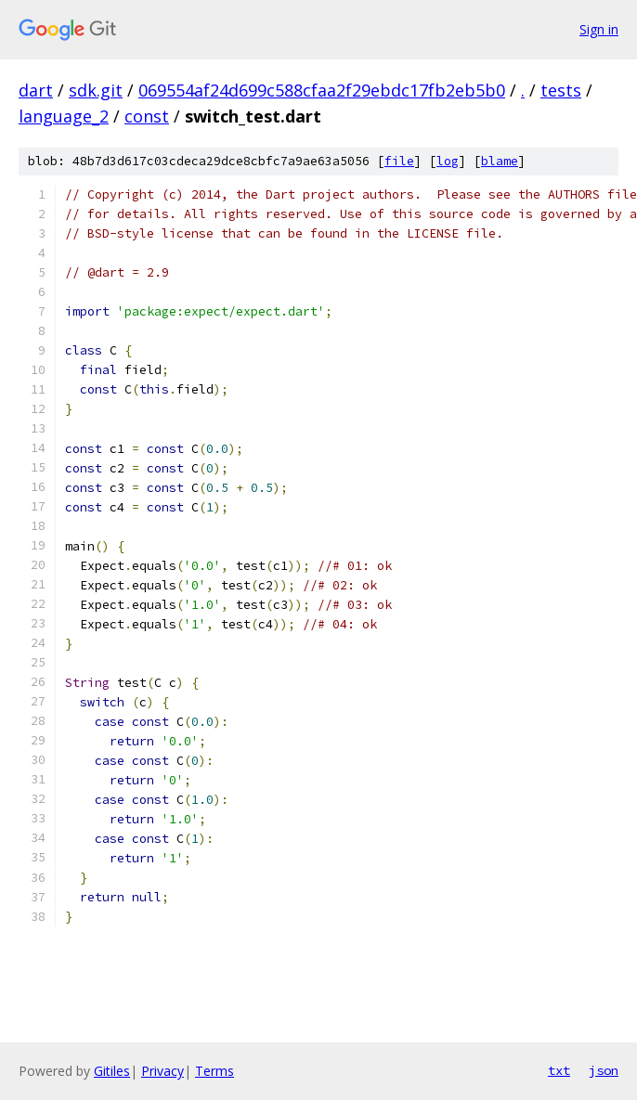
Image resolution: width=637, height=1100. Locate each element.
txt (559, 1070)
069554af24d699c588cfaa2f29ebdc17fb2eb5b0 (321, 90)
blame (499, 161)
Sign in (598, 29)
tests (560, 90)
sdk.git (96, 90)
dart (36, 90)
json (603, 1070)
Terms (214, 1071)
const (146, 116)
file (399, 161)
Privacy (162, 1071)
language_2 (64, 116)
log (447, 161)
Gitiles (112, 1071)
